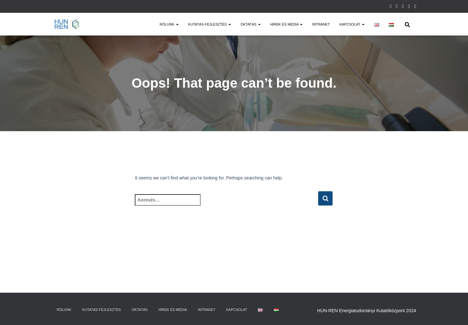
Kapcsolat (351, 24)
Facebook (397, 7)
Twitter (403, 7)
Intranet (321, 24)
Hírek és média (286, 24)
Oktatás (251, 24)
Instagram (391, 7)
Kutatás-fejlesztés (209, 24)
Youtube (415, 7)
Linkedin (409, 7)
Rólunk (169, 24)
